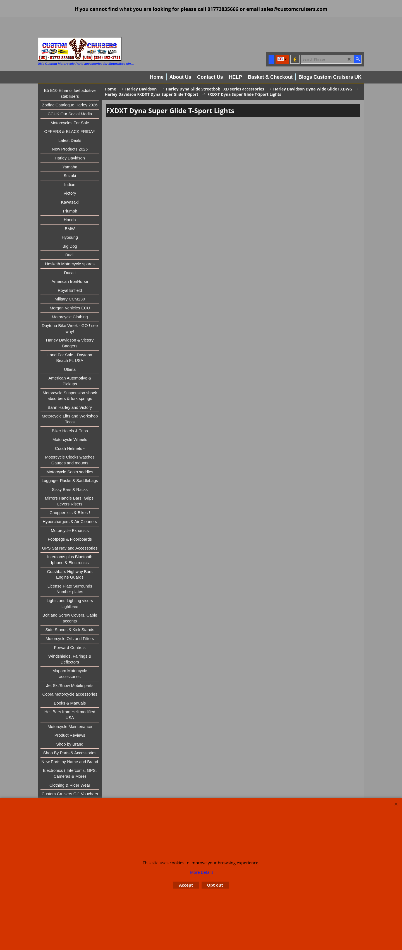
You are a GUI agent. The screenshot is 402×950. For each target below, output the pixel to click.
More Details (201, 872)
